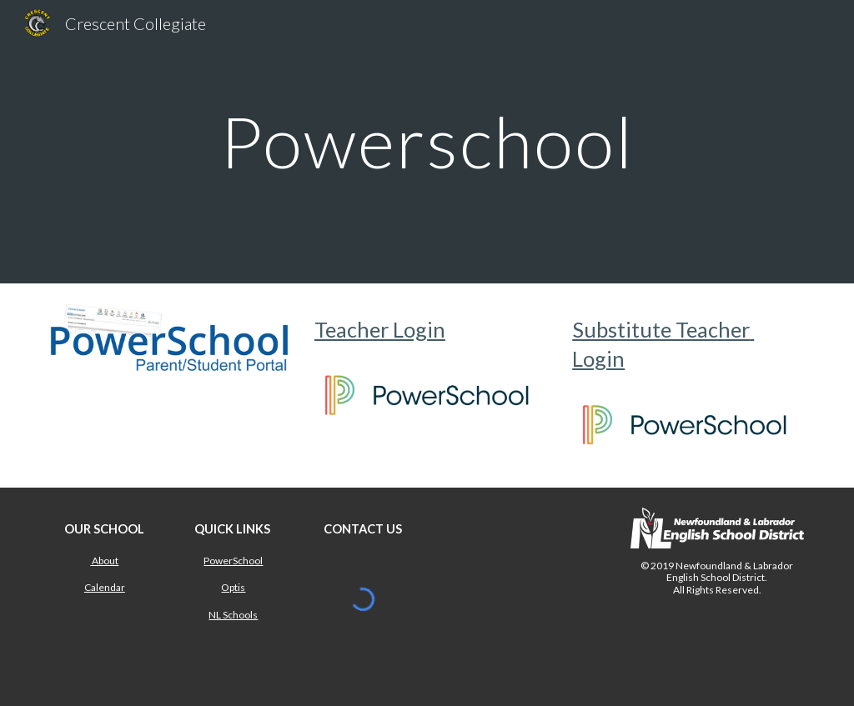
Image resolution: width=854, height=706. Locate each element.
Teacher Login (379, 329)
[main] (426, 141)
